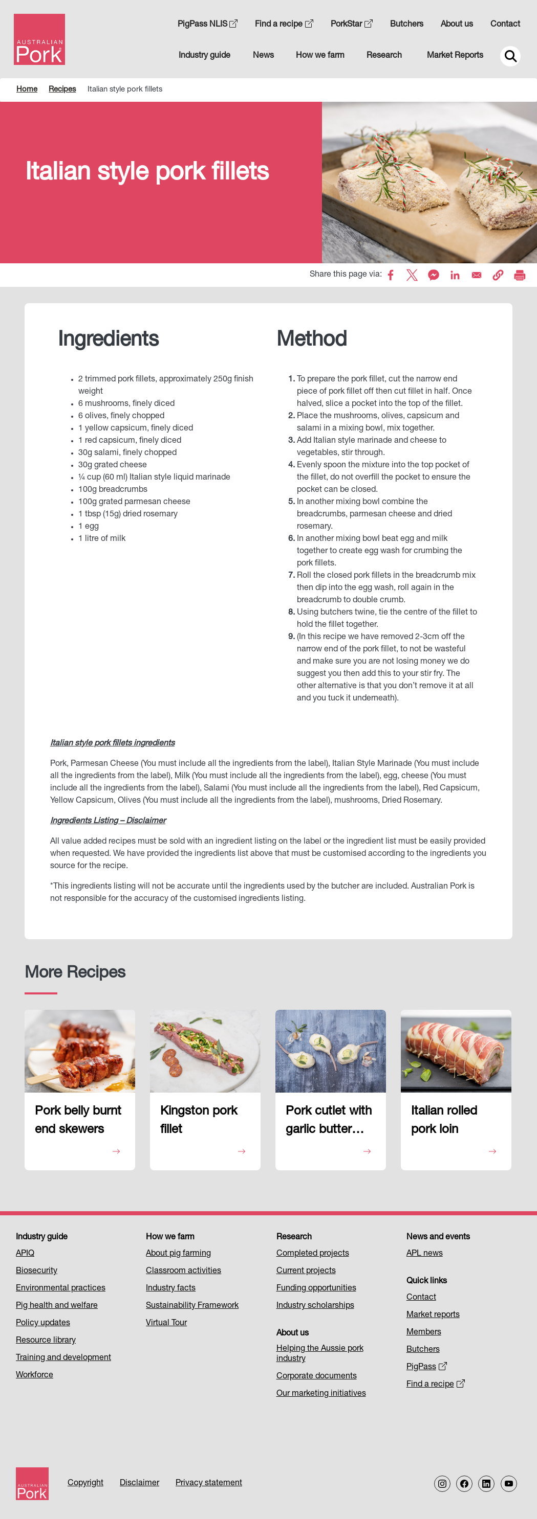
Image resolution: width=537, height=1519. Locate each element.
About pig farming (178, 1254)
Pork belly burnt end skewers (78, 1121)
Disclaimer (139, 1484)
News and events (438, 1238)
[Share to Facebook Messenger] (433, 275)
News (263, 56)
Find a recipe (284, 25)
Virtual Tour (166, 1324)
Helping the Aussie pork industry (319, 1354)
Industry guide (204, 56)
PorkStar (352, 25)
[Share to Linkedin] (455, 275)
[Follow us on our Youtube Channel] (509, 1484)
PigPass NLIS (208, 25)
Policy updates (43, 1324)
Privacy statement (209, 1484)
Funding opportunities (316, 1289)
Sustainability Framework (192, 1306)
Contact (505, 25)
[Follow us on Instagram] (442, 1484)
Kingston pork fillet (198, 1121)
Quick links (426, 1282)
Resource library (46, 1341)
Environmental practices (60, 1289)
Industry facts (171, 1289)
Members (423, 1333)
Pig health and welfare (57, 1306)
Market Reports (455, 56)
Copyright (85, 1484)
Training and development (63, 1358)
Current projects (306, 1271)
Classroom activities (183, 1271)
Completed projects (312, 1254)
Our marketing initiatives (321, 1394)
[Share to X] (412, 275)
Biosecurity (36, 1271)
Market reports (433, 1315)
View (78, 1152)
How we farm (320, 56)
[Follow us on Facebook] (464, 1484)
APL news (424, 1254)
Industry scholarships (315, 1306)
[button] (498, 275)
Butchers (406, 25)
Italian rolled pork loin (444, 1121)
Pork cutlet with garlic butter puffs (329, 1123)
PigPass (426, 1368)
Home (26, 90)
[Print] (519, 275)
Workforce (34, 1376)
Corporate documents (316, 1377)
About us (457, 25)
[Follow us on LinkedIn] (486, 1484)
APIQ (25, 1254)
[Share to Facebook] (390, 275)
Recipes (62, 90)
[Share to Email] (476, 275)
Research (384, 56)
